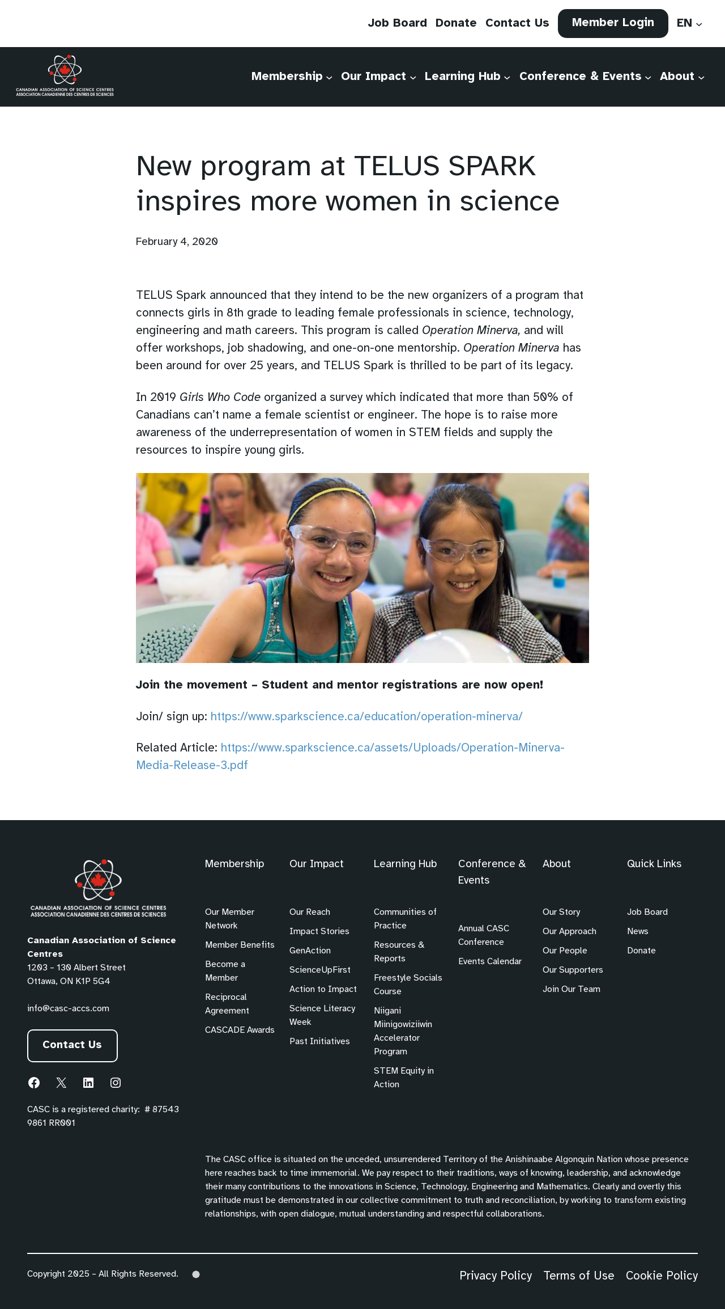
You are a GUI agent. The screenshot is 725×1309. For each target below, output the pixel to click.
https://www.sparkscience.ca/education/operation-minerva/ (367, 717)
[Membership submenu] (329, 76)
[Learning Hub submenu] (507, 76)
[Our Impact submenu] (413, 76)
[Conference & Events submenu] (648, 76)
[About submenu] (701, 76)
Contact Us (73, 1046)
